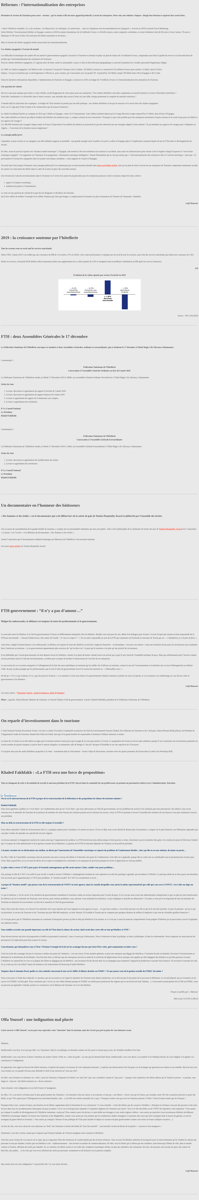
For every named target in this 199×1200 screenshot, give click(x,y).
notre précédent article (107, 165)
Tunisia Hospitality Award (170, 529)
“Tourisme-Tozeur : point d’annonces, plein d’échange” (40, 693)
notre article (15, 546)
